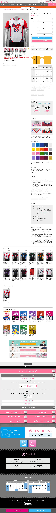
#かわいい (5, 65)
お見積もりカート (52, 5)
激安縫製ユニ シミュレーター (13, 5)
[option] (16, 30)
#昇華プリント (13, 65)
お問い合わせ (17, 510)
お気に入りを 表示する (45, 5)
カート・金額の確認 (42, 40)
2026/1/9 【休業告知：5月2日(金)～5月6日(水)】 (28, 7)
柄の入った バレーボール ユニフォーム (31, 386)
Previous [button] (5, 30)
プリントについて (7, 60)
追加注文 (36, 4)
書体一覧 (13, 60)
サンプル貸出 (29, 4)
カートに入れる (42, 37)
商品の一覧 (4, 4)
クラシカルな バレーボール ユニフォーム (22, 386)
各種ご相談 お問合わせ (20, 5)
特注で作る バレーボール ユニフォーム (27, 396)
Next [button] (27, 30)
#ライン (9, 65)
